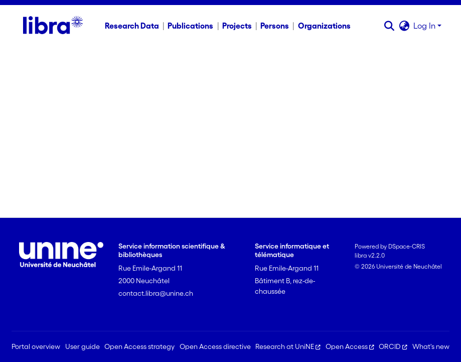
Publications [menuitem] (190, 25)
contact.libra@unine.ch (155, 293)
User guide (82, 346)
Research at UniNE (288, 346)
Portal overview (36, 346)
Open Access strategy (139, 346)
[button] (389, 26)
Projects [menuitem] (237, 25)
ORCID (393, 346)
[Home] (53, 25)
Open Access (350, 346)
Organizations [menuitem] (324, 25)
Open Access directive (215, 346)
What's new (430, 346)
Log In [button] (425, 25)
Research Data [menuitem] (132, 25)
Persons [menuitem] (274, 25)
